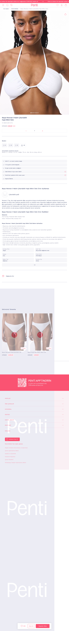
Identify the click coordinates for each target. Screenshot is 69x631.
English (7, 431)
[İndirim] (11, 5)
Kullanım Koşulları (10, 456)
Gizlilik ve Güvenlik (10, 453)
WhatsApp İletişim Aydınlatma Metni (15, 462)
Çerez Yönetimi (9, 459)
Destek (7, 414)
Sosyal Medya (9, 420)
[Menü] (3, 5)
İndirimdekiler (14, 8)
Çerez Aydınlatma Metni (12, 450)
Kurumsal (8, 409)
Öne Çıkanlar (9, 404)
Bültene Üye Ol (13, 439)
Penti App (8, 425)
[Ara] (7, 5)
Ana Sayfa (6, 8)
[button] (32, 112)
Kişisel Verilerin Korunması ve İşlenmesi (16, 447)
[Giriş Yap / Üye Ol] (61, 5)
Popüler (7, 398)
